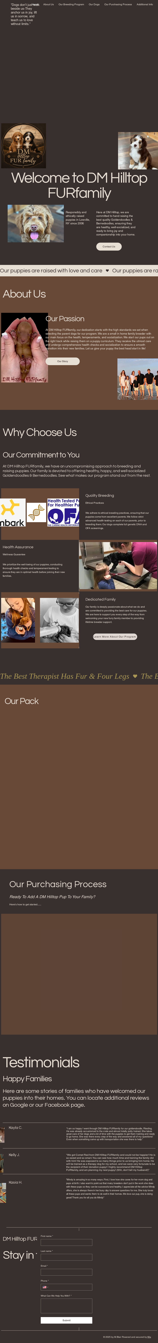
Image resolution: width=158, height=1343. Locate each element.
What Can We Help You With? (56, 1295)
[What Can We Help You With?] (66, 1306)
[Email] (65, 1272)
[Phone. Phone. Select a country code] (46, 1287)
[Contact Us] (109, 247)
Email (44, 1266)
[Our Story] (63, 361)
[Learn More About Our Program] (115, 637)
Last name (47, 1251)
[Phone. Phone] (69, 1287)
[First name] (65, 1242)
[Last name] (65, 1257)
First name (47, 1236)
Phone (45, 1281)
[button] (71, 4)
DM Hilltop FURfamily (27, 1239)
